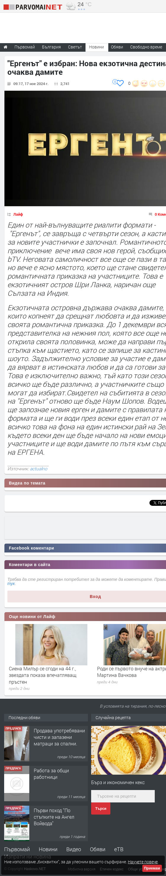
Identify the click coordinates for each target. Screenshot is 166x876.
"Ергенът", (25, 233)
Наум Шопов (123, 401)
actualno (38, 469)
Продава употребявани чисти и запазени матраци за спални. (59, 737)
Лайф (18, 214)
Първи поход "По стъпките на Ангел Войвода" (54, 817)
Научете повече (143, 861)
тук (11, 583)
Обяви (97, 849)
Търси (100, 809)
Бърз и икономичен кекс (118, 782)
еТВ (118, 849)
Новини (96, 47)
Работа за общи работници (51, 773)
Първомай (17, 849)
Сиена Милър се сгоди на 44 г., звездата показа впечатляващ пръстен (42, 675)
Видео (73, 849)
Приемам (152, 868)
